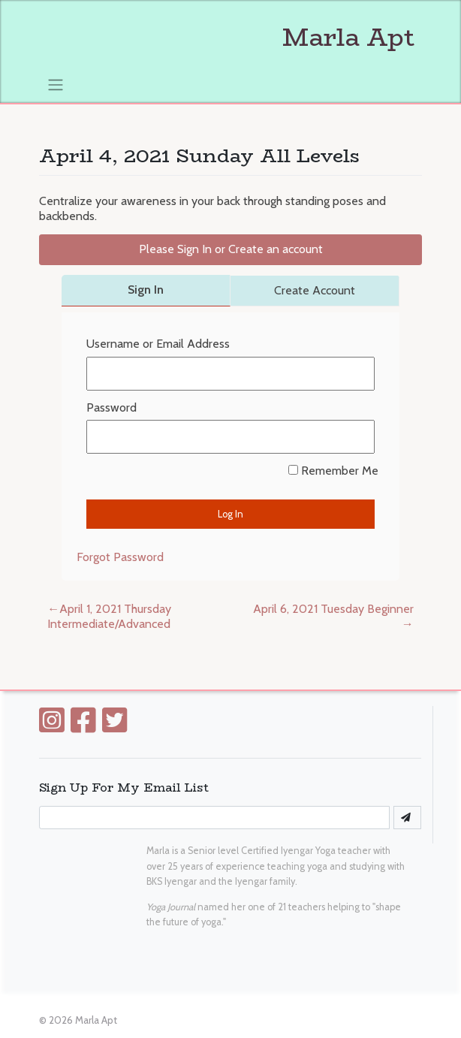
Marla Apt (226, 37)
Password (111, 407)
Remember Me (333, 470)
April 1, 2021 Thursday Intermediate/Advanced (109, 617)
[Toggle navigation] (55, 84)
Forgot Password (120, 557)
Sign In (146, 289)
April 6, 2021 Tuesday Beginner (333, 609)
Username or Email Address (158, 343)
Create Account (314, 290)
